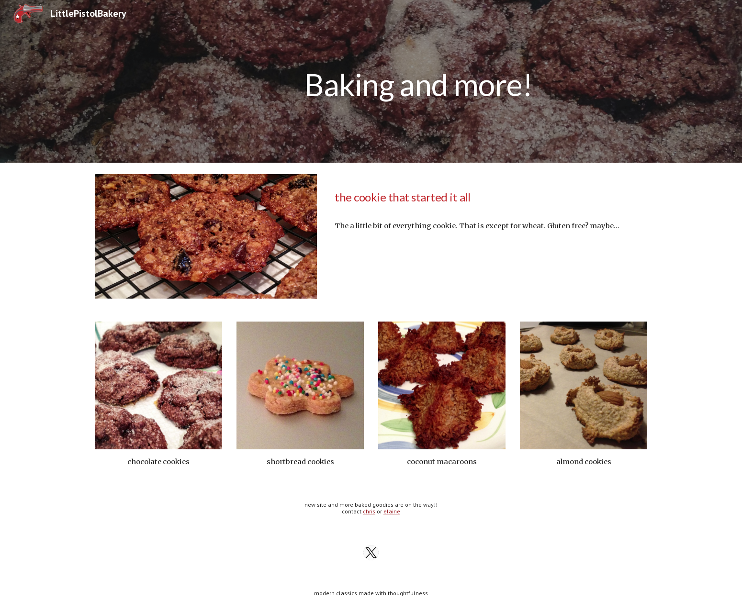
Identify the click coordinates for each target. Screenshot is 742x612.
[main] (418, 81)
